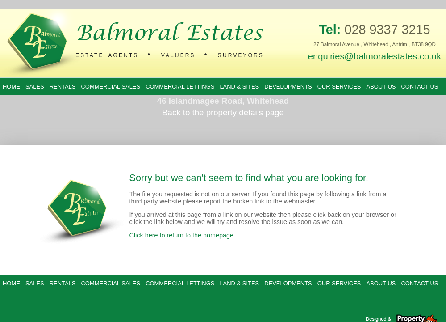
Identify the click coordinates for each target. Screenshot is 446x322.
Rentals (63, 86)
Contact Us (419, 86)
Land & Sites (239, 86)
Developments (288, 86)
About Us (381, 86)
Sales (34, 86)
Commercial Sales (110, 86)
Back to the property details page (223, 112)
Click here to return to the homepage (181, 235)
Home (11, 86)
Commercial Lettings (180, 86)
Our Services (339, 86)
